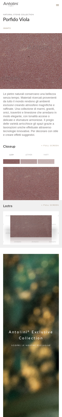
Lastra (7, 205)
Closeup (9, 146)
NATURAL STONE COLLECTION (18, 14)
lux (11, 154)
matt (46, 154)
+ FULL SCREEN (50, 145)
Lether (28, 154)
